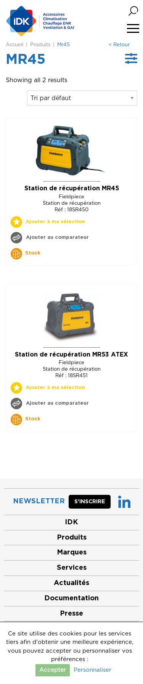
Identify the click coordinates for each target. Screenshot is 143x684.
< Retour (119, 44)
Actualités (71, 583)
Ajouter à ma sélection (55, 221)
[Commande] (82, 98)
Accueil (14, 44)
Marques (72, 552)
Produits (40, 44)
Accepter (52, 670)
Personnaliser (92, 670)
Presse (71, 613)
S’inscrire (89, 501)
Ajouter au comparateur (56, 237)
